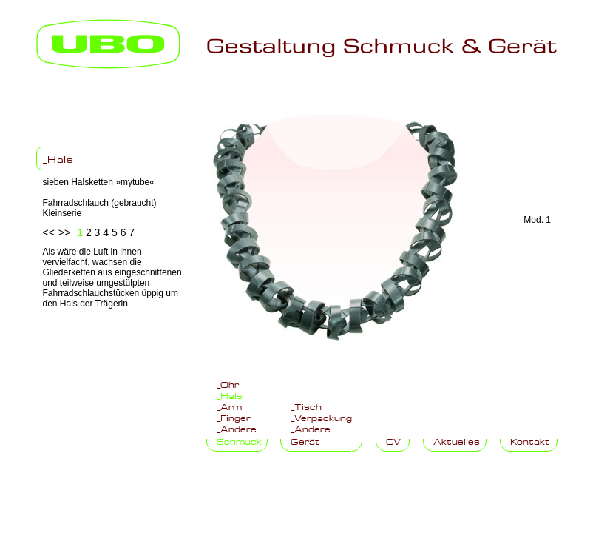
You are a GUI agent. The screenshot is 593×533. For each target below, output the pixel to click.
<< (49, 232)
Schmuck (239, 440)
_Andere (237, 428)
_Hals (58, 158)
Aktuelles (456, 440)
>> (64, 232)
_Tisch (306, 405)
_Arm (229, 405)
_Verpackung (321, 416)
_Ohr (228, 383)
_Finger (234, 416)
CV (393, 440)
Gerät (305, 440)
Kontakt (530, 440)
